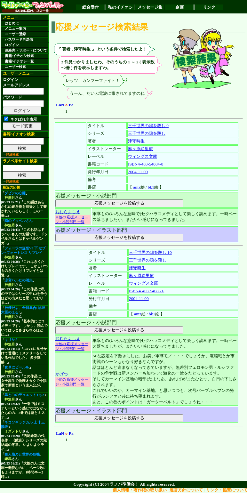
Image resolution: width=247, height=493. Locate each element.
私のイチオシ (120, 7)
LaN (60, 104)
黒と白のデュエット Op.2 (24, 395)
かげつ (61, 374)
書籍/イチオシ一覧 (19, 61)
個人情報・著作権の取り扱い (140, 490)
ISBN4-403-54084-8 (145, 164)
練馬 (8, 459)
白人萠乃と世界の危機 (22, 454)
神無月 (9, 197)
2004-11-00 (138, 171)
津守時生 (136, 141)
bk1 (151, 187)
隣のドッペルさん (18, 220)
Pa (71, 104)
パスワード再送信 (19, 39)
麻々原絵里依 (140, 148)
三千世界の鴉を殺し (146, 133)
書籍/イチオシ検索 (19, 56)
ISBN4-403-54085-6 (146, 290)
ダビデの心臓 (15, 193)
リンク (209, 7)
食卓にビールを (16, 367)
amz (136, 187)
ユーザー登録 (15, 34)
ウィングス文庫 (142, 156)
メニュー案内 (15, 28)
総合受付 (90, 7)
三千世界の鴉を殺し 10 (150, 252)
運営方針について (186, 490)
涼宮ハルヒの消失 (18, 280)
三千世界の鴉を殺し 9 (148, 125)
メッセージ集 (150, 7)
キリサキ (11, 340)
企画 (179, 7)
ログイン (12, 45)
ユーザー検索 (15, 67)
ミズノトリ (13, 431)
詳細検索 (12, 154)
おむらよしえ (67, 211)
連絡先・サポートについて (26, 50)
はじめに (12, 23)
